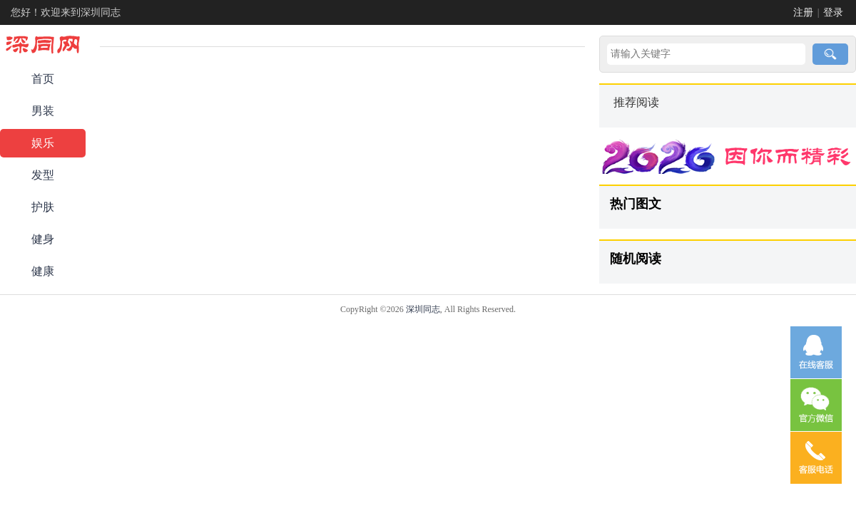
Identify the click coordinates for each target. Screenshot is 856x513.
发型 (42, 175)
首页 (42, 79)
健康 (42, 271)
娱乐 (42, 143)
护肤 (42, 207)
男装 (42, 111)
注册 (803, 12)
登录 (833, 12)
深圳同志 (423, 309)
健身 (42, 239)
